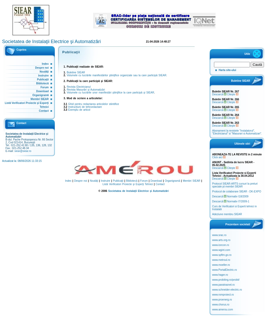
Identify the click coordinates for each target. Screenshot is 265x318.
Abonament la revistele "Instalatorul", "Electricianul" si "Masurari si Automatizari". (237, 132)
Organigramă (40, 95)
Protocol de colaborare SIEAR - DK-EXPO (236, 191)
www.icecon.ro (220, 245)
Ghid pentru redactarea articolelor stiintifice (93, 104)
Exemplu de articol (79, 109)
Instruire (43, 75)
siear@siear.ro (22, 151)
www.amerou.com (222, 309)
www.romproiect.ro (223, 294)
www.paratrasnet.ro (223, 284)
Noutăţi (44, 71)
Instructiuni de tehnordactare (85, 106)
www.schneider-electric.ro (227, 289)
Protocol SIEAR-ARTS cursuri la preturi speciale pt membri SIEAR (235, 185)
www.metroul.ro (221, 259)
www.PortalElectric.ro (224, 269)
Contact (44, 110)
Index (45, 63)
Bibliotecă (42, 83)
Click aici (218, 157)
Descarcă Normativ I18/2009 (230, 196)
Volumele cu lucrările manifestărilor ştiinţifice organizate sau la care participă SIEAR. (117, 75)
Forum (45, 87)
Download (42, 91)
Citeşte (232, 94)
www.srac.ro (219, 235)
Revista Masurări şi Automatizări (86, 89)
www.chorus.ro (220, 304)
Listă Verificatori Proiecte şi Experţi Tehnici (128, 184)
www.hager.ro (220, 274)
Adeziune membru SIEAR (227, 214)
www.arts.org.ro (221, 240)
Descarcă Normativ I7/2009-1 (230, 201)
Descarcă (219, 94)
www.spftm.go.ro (222, 255)
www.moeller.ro (221, 264)
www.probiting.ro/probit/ (226, 279)
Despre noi (42, 67)
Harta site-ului (227, 70)
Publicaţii (43, 79)
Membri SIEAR (40, 99)
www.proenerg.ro (222, 299)
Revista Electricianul (79, 86)
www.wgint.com (221, 250)
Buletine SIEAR (76, 72)
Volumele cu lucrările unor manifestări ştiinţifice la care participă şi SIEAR (110, 92)
